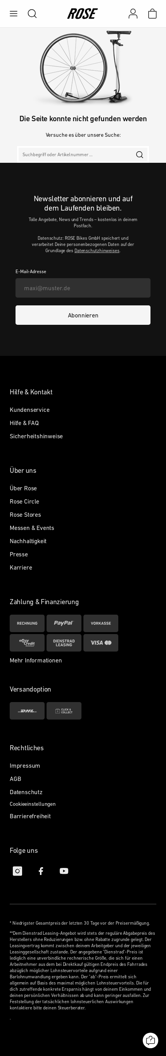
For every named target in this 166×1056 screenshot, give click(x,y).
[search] (28, 13)
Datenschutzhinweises (96, 250)
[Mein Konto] (133, 13)
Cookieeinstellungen (33, 804)
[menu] (13, 13)
